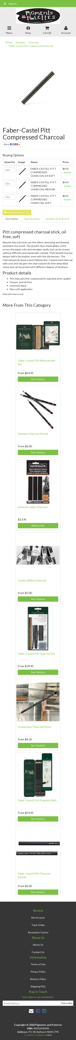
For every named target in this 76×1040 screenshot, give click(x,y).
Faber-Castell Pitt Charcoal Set (36, 653)
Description (11, 218)
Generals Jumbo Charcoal (32, 507)
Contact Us (38, 952)
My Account (38, 917)
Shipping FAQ (38, 986)
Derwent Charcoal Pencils (33, 433)
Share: (12, 144)
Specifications (32, 218)
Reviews (57, 218)
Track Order (38, 924)
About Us (38, 944)
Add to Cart (37, 525)
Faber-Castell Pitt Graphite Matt (37, 800)
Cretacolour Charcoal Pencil (34, 726)
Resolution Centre (38, 932)
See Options (38, 379)
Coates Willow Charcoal (32, 580)
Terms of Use (38, 964)
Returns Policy (38, 979)
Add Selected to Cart (17, 212)
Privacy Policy (38, 971)
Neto (49, 1035)
